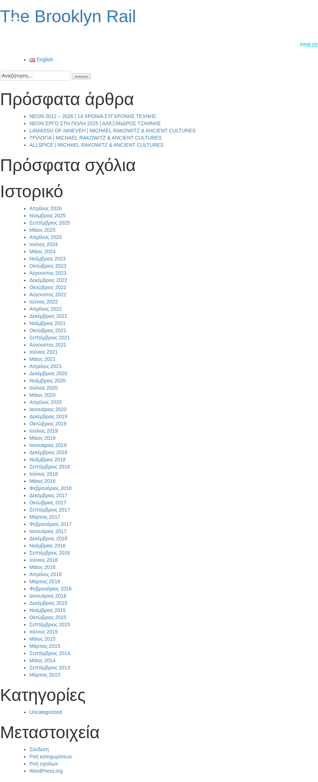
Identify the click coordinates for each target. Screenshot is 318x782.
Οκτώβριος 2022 (47, 287)
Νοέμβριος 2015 (47, 610)
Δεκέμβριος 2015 (48, 603)
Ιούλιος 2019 (43, 431)
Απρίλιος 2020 (45, 402)
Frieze (309, 45)
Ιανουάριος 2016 (47, 596)
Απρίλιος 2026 (45, 208)
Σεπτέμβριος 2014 (49, 653)
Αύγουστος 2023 (47, 273)
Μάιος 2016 (42, 567)
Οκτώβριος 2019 (47, 424)
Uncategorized (45, 712)
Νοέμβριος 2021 (47, 323)
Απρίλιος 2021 (45, 366)
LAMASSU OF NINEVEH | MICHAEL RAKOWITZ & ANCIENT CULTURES (112, 130)
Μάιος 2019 (42, 438)
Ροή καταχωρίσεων (50, 756)
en (296, 21)
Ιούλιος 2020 (43, 388)
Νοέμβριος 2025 (47, 215)
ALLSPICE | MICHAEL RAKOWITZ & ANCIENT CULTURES (96, 145)
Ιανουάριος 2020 (47, 409)
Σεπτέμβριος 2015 (49, 624)
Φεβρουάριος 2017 (50, 524)
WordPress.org (46, 771)
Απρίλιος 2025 (45, 237)
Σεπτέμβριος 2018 (49, 467)
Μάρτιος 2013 (44, 675)
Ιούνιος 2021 (43, 352)
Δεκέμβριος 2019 (48, 416)
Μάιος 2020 (42, 395)
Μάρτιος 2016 (44, 581)
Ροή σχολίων (43, 764)
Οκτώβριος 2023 (47, 266)
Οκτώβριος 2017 (47, 502)
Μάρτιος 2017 (44, 517)
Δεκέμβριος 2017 (48, 495)
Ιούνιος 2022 (43, 302)
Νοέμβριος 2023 (47, 259)
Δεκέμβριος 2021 (48, 316)
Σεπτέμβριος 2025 (49, 223)
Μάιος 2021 (42, 359)
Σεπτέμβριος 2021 (49, 337)
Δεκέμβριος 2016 (48, 538)
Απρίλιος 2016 (45, 574)
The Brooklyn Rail (68, 16)
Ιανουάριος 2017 (47, 531)
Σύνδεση (39, 749)
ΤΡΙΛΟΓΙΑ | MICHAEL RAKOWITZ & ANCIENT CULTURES (95, 138)
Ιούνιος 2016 (43, 560)
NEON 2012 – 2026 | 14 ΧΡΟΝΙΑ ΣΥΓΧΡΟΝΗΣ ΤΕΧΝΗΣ (92, 116)
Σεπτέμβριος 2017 (49, 510)
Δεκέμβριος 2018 (48, 452)
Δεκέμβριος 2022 (48, 280)
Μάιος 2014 (42, 660)
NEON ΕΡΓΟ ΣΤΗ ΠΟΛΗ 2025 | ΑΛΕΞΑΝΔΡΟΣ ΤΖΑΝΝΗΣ (95, 123)
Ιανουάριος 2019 (47, 445)
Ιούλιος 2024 (43, 244)
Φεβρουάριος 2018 (50, 488)
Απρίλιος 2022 (45, 309)
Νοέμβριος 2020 (47, 380)
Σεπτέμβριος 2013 (49, 667)
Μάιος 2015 (42, 639)
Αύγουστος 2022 (47, 294)
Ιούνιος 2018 (43, 474)
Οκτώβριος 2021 (47, 330)
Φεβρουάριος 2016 (50, 589)
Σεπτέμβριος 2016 (49, 553)
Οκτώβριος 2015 (47, 617)
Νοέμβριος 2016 (47, 545)
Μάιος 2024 (42, 251)
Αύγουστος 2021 (47, 345)
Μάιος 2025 (42, 230)
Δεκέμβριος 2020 (48, 373)
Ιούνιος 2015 (43, 632)
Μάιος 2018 (42, 481)
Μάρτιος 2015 (44, 646)
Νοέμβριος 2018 (47, 459)
